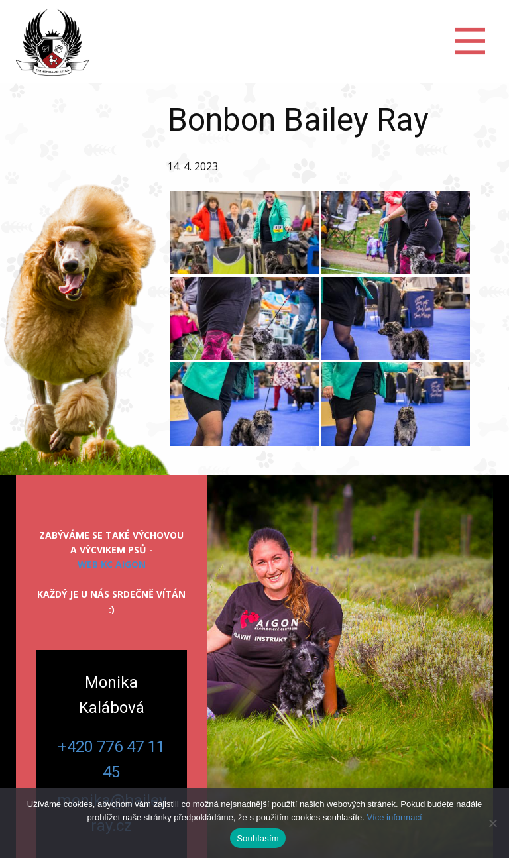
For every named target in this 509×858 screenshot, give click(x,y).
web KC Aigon (112, 564)
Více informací (394, 817)
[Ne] (492, 823)
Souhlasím (258, 838)
